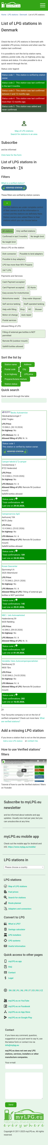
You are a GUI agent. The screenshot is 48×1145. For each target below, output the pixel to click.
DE (14, 990)
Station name (11, 364)
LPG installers (12, 935)
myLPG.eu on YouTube (16, 1001)
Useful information (14, 946)
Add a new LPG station (13, 741)
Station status (11, 384)
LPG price (28, 374)
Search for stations (15, 897)
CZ (41, 990)
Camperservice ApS (11, 514)
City (24, 369)
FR (26, 990)
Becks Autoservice (19, 412)
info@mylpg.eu (12, 1045)
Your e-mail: (10, 1062)
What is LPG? (12, 924)
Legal (8, 978)
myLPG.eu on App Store (17, 1012)
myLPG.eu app (13, 961)
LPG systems (12, 940)
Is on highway (11, 374)
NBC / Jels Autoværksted (13, 615)
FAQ (8, 967)
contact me (32, 741)
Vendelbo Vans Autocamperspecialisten (20, 661)
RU (37, 990)
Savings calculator (14, 929)
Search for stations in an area (24, 134)
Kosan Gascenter (9, 566)
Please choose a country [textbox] (16, 867)
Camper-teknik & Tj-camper (14, 461)
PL (18, 990)
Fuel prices (11, 892)
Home (3, 15)
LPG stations (13, 15)
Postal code (10, 369)
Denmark (23, 15)
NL (22, 990)
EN (10, 990)
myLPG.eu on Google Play (18, 1017)
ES (33, 990)
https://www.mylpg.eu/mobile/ (22, 847)
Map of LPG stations (24, 131)
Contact (9, 972)
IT (30, 990)
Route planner (12, 903)
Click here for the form (11, 155)
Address (27, 364)
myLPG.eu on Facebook (17, 1006)
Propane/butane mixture (16, 379)
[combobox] (24, 867)
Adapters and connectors (17, 909)
